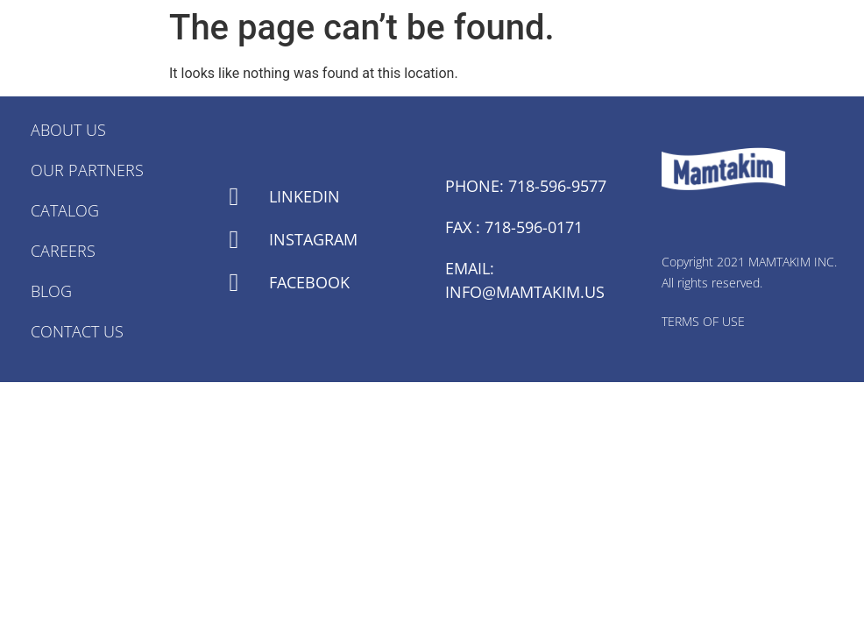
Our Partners (87, 170)
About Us (68, 129)
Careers (63, 250)
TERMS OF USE (703, 321)
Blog (51, 290)
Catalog (65, 210)
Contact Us (77, 331)
